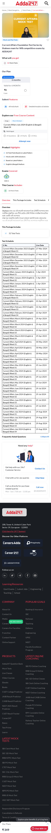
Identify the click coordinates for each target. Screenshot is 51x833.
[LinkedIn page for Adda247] (4, 575)
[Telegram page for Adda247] (19, 575)
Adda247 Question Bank (12, 664)
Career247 (6, 718)
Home (4, 10)
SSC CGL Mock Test (10, 772)
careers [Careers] (5, 623)
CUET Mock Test (9, 781)
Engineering (35, 589)
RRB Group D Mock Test (12, 776)
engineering (31, 633)
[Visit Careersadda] (11, 543)
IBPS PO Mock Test (10, 791)
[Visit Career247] (11, 553)
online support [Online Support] (8, 642)
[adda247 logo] (14, 512)
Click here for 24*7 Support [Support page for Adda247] (13, 531)
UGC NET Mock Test (10, 800)
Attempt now (24, 141)
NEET (28, 642)
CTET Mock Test (9, 767)
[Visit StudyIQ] (33, 553)
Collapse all (45, 437)
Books (4, 687)
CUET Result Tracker (11, 713)
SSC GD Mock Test (10, 753)
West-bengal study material (18, 10)
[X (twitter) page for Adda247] (12, 575)
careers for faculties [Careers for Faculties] (11, 628)
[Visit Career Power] (11, 563)
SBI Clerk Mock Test (10, 748)
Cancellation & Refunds (12, 813)
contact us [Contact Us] (7, 614)
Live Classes (7, 673)
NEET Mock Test (9, 786)
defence (29, 628)
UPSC (28, 637)
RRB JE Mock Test (9, 795)
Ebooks (5, 682)
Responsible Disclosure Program (16, 808)
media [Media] (4, 619)
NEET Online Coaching (35, 692)
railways (29, 619)
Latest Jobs (22, 589)
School (17, 593)
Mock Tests (27, 10)
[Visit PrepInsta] (33, 543)
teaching (29, 623)
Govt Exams (9, 589)
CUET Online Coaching (35, 688)
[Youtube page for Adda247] (35, 575)
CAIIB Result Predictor (11, 701)
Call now (40, 487)
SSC (27, 614)
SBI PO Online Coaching (36, 666)
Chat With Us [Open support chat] (39, 828)
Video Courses (8, 678)
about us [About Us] (6, 609)
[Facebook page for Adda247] (27, 575)
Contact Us (40, 469)
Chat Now (39, 478)
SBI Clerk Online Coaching (37, 683)
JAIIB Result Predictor (11, 696)
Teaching (7, 593)
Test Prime (6, 727)
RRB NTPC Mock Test (11, 758)
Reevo (4, 723)
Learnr (5, 732)
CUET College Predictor (12, 692)
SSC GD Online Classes (35, 679)
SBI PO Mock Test (9, 762)
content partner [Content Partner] (9, 637)
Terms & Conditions (10, 817)
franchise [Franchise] (6, 633)
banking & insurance (34, 609)
